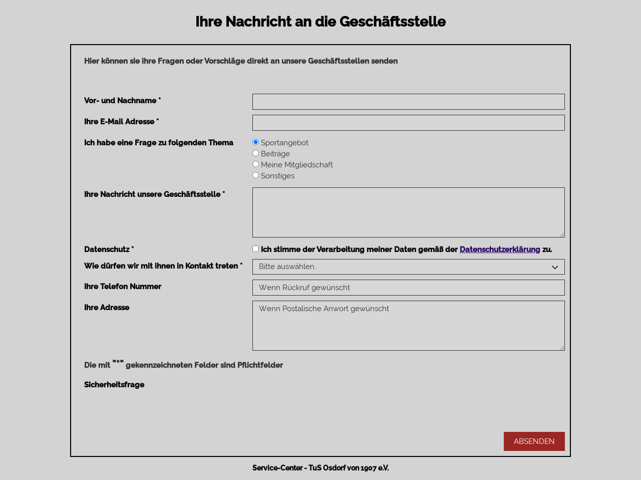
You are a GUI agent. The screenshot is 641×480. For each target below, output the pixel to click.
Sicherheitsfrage (114, 384)
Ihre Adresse (106, 307)
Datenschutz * (109, 249)
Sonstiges (273, 175)
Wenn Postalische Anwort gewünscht (408, 326)
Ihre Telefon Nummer (122, 286)
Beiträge (271, 153)
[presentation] (328, 397)
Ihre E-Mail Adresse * (121, 121)
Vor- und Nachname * (122, 100)
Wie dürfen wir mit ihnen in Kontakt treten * (163, 266)
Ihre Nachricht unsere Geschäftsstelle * (154, 194)
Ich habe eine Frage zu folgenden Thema (158, 142)
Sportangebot (280, 142)
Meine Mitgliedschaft (292, 164)
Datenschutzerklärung (500, 249)
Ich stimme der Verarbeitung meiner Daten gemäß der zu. (402, 249)
